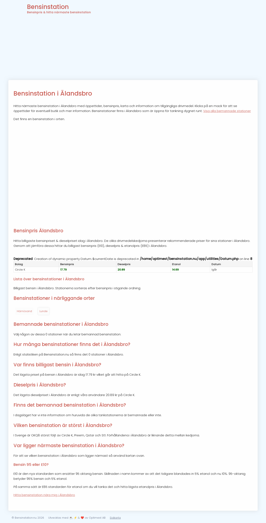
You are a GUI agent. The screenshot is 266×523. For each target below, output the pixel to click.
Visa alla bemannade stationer (227, 111)
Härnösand (24, 311)
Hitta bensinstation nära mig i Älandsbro (44, 495)
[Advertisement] (133, 49)
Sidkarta (115, 517)
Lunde (43, 311)
